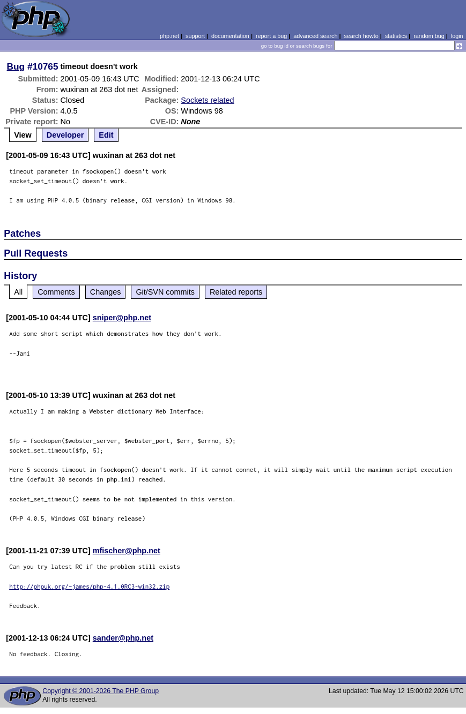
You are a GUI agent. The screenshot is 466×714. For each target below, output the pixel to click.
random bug (429, 36)
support (195, 36)
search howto (361, 36)
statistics (396, 36)
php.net (169, 36)
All (18, 292)
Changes (105, 292)
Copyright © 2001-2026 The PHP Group (100, 691)
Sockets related (207, 100)
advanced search (315, 36)
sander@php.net (123, 638)
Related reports (236, 292)
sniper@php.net (122, 317)
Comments (56, 292)
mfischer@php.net (126, 550)
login (457, 36)
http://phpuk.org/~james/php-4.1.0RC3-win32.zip (89, 586)
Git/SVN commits (165, 292)
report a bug (271, 36)
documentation (230, 36)
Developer (65, 135)
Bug (16, 66)
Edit (106, 135)
